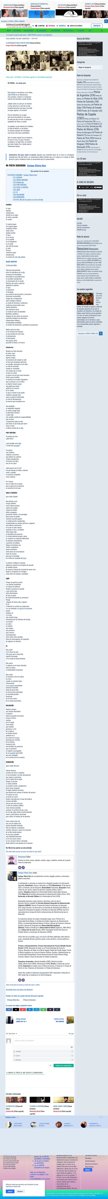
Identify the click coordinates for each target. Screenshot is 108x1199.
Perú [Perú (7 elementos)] (91, 92)
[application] (90, 49)
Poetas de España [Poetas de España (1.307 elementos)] (86, 116)
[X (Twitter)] (40, 26)
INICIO (9, 30)
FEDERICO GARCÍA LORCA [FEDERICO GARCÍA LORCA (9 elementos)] (83, 252)
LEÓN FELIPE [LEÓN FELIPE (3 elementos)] (83, 267)
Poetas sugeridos (10, 38)
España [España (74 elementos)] (81, 82)
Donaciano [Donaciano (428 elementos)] (93, 249)
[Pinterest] (23, 1009)
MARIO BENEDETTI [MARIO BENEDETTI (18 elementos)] (82, 271)
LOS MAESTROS (28, 30)
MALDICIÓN (18, 194)
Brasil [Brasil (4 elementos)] (96, 80)
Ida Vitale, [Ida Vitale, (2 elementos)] (97, 82)
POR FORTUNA (19, 184)
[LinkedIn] (29, 1009)
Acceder (79, 223)
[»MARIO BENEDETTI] (59, 1124)
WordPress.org (81, 229)
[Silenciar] (95, 187)
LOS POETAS (17, 30)
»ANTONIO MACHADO (18, 1125)
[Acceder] (102, 30)
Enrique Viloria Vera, (13, 1000)
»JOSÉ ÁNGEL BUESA (44, 1125)
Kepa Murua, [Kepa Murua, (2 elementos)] (94, 87)
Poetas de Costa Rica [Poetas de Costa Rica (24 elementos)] (85, 104)
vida (19, 257)
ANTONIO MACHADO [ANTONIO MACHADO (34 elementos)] (83, 243)
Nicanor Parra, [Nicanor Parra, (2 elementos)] (85, 92)
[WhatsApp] (43, 1009)
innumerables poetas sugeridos (89, 324)
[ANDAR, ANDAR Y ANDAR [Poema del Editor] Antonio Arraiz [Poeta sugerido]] (63, 1100)
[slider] (87, 187)
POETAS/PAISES (69, 30)
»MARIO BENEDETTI (68, 1125)
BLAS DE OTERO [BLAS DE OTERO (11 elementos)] (94, 243)
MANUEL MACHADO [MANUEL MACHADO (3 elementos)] (95, 269)
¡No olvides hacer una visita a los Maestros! (19, 989)
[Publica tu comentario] (64, 1065)
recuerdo (15, 395)
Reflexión (18, 38)
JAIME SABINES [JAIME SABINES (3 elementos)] (95, 258)
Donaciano (22, 856)
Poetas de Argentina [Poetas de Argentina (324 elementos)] (88, 93)
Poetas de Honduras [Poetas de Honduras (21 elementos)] (94, 123)
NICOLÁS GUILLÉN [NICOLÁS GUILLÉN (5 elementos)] (85, 276)
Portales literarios (89, 1161)
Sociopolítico (25, 38)
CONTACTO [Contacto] (96, 25)
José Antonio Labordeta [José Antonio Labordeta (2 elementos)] (86, 85)
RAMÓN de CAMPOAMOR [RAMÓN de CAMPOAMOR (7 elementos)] (95, 278)
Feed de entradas (82, 225)
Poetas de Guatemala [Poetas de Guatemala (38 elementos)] (86, 121)
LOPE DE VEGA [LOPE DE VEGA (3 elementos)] (89, 267)
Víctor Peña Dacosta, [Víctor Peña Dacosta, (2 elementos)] (93, 152)
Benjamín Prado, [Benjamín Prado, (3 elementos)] (88, 80)
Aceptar (10, 1191)
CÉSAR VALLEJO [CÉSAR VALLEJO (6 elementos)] (92, 245)
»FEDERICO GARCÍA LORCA (95, 1125)
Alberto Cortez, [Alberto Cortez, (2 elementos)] (80, 80)
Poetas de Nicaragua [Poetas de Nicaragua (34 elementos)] (85, 132)
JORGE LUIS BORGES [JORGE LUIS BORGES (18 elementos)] (93, 260)
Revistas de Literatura (90, 1164)
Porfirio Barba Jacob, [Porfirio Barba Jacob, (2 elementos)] (95, 147)
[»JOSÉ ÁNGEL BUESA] (33, 1124)
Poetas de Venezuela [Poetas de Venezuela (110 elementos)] (87, 145)
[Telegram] (36, 1009)
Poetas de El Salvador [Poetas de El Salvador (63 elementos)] (92, 110)
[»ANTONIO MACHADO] (8, 1124)
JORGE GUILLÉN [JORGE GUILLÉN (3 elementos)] (83, 260)
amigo (20, 384)
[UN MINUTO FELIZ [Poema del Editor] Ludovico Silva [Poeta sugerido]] (16, 1100)
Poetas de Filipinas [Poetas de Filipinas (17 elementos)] (91, 118)
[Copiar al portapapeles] (57, 1009)
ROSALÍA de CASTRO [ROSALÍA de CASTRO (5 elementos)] (81, 280)
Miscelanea (87, 1158)
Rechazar (20, 1191)
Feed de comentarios (83, 227)
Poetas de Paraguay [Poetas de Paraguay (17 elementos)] (94, 135)
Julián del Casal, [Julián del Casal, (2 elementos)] (87, 87)
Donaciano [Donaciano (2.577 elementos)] (82, 248)
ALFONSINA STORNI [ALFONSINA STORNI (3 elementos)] (88, 241)
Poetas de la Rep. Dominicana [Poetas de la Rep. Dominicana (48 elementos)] (89, 126)
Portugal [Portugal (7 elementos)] (80, 149)
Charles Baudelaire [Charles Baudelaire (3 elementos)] (84, 245)
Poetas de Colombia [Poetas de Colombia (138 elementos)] (88, 101)
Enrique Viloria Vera (36, 165)
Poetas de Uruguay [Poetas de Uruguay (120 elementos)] (87, 142)
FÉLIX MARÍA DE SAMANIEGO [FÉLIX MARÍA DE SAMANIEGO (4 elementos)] (89, 254)
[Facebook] (9, 1009)
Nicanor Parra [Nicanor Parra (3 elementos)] (85, 273)
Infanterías (18, 182)
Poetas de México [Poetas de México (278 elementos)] (88, 129)
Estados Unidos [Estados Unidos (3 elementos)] (90, 82)
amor (24, 558)
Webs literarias (88, 1167)
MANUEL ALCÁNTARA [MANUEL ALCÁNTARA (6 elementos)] (85, 269)
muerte (11, 340)
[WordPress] (61, 26)
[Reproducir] (80, 187)
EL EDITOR (82, 30)
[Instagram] (50, 26)
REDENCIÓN (18, 197)
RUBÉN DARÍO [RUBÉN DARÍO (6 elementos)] (90, 280)
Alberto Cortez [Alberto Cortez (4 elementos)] (80, 241)
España (13, 92)
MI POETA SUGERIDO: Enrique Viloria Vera (22, 175)
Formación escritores (90, 1155)
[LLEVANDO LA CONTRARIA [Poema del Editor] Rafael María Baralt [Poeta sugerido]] (40, 1100)
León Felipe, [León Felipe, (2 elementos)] (85, 89)
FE (15, 192)
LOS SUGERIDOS (42, 30)
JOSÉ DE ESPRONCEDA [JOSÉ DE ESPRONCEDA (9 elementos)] (87, 263)
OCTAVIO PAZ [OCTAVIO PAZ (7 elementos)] (93, 276)
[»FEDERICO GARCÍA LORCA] (84, 1124)
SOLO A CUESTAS (20, 187)
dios (24, 108)
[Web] (23, 867)
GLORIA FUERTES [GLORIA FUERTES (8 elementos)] (85, 256)
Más (91, 30)
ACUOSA (17, 177)
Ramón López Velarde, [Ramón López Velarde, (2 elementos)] (88, 149)
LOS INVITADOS (55, 30)
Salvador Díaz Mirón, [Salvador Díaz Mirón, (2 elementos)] (83, 152)
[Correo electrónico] (75, 26)
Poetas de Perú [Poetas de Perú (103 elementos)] (85, 138)
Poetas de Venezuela (29, 1000)
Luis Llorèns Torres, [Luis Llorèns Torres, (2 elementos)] (92, 89)
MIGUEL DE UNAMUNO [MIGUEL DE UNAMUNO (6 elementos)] (93, 271)
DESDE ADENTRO (20, 180)
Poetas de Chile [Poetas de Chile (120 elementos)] (93, 98)
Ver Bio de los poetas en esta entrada (28, 199)
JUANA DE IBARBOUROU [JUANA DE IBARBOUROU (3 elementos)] (90, 265)
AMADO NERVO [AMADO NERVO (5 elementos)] (95, 241)
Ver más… (75, 1188)
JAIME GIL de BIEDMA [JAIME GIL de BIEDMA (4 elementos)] (86, 258)
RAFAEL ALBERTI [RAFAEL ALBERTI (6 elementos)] (85, 278)
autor (22, 154)
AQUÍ (16, 189)
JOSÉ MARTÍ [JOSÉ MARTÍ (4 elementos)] (95, 263)
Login (71, 1033)
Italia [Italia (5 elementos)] (79, 85)
